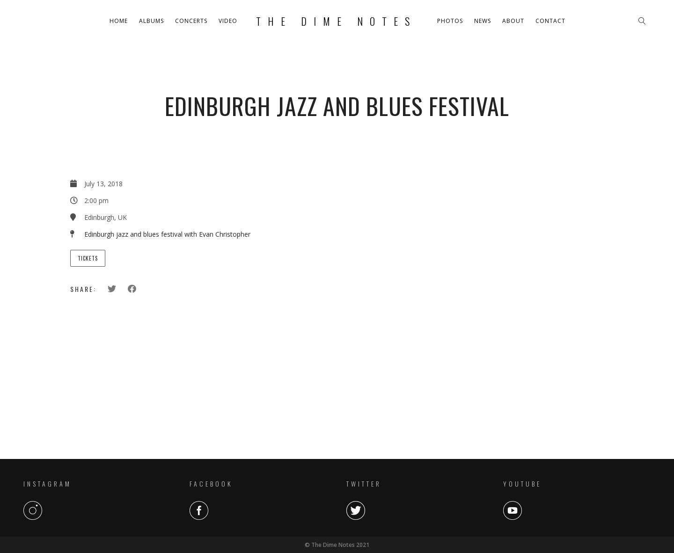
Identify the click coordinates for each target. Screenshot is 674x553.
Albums (151, 21)
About (513, 21)
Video (228, 21)
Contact (550, 21)
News (482, 21)
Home (119, 21)
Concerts (191, 21)
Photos (450, 21)
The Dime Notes (336, 21)
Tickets (88, 258)
